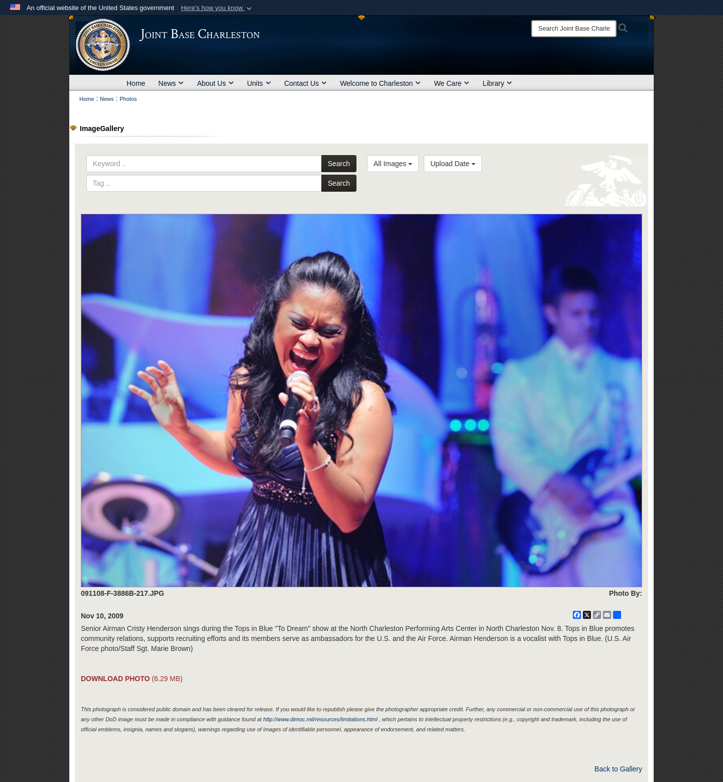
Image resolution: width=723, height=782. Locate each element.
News (171, 83)
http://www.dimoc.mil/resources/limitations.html (320, 719)
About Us (215, 83)
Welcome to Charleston (380, 83)
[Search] (574, 28)
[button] (217, 8)
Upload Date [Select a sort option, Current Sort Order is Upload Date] (452, 164)
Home (136, 83)
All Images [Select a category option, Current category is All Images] (393, 164)
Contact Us (305, 83)
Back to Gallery (618, 769)
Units (259, 83)
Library (497, 83)
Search (339, 164)
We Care (451, 83)
